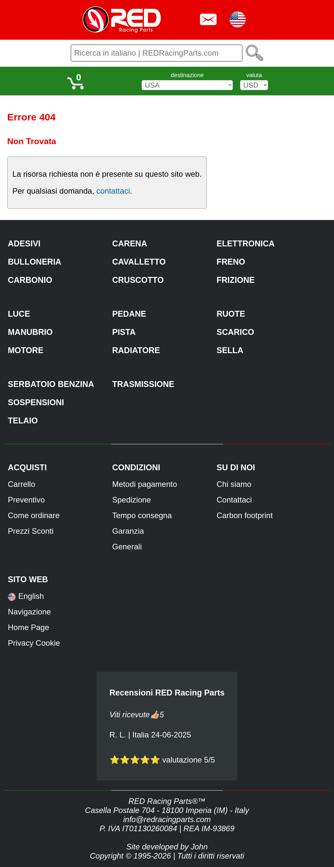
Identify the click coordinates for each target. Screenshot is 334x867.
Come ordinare (34, 515)
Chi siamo (234, 484)
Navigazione (29, 611)
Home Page (28, 627)
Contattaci (234, 499)
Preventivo (26, 499)
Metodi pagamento (144, 484)
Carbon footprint (245, 515)
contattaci (113, 190)
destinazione (187, 75)
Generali (127, 546)
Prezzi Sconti (30, 531)
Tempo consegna (142, 515)
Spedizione (131, 499)
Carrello (21, 484)
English (31, 596)
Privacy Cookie (34, 643)
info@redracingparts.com (167, 819)
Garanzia (128, 531)
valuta (254, 75)
